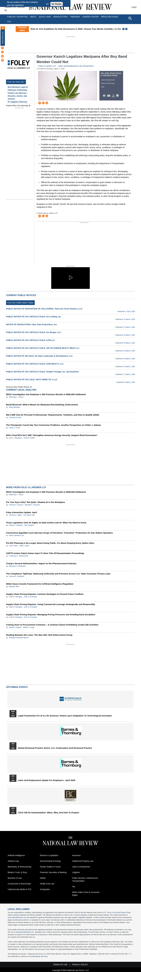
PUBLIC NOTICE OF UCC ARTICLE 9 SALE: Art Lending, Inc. (33, 316)
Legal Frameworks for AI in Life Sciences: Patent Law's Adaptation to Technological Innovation (65, 716)
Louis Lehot (13, 546)
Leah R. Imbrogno (15, 597)
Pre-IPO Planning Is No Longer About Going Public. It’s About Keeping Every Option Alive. (50, 543)
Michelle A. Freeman (32, 505)
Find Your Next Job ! (16, 82)
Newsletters (60, 17)
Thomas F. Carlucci (16, 505)
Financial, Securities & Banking (53, 872)
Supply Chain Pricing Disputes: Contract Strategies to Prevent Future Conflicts (45, 594)
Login (134, 7)
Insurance (76, 855)
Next (127, 29)
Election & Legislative (49, 855)
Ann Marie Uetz (29, 515)
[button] (70, 277)
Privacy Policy (125, 912)
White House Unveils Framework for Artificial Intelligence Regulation (39, 584)
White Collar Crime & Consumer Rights (86, 893)
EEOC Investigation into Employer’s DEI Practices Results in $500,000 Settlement (46, 394)
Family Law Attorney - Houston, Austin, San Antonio (18, 96)
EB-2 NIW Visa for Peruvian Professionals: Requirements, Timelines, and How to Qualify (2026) (52, 415)
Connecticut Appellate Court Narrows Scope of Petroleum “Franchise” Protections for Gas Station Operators (59, 533)
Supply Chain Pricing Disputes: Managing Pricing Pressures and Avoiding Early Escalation (50, 614)
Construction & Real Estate (19, 884)
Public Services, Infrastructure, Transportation (85, 879)
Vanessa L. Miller (15, 515)
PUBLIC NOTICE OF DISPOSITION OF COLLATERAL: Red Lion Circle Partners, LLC (44, 309)
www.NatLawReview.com (17, 917)
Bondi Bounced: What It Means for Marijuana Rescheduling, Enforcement (42, 404)
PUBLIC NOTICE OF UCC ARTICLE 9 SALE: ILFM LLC (30, 340)
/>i (118, 95)
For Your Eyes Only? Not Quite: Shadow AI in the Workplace (35, 502)
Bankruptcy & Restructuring (19, 867)
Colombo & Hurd (15, 417)
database (83, 915)
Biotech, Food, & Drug (17, 872)
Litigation (76, 872)
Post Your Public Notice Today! (20, 303)
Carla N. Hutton (29, 438)
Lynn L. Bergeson (15, 438)
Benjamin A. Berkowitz (17, 566)
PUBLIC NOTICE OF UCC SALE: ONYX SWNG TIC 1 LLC (31, 379)
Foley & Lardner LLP (47, 66)
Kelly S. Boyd (24, 546)
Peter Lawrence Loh (16, 535)
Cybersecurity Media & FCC (20, 889)
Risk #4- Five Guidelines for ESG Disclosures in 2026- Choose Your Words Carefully (80, 29)
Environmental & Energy (50, 861)
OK (47, 4)
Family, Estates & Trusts (50, 867)
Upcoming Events (17, 687)
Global (42, 878)
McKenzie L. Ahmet (16, 397)
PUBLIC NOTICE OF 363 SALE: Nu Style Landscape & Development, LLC (39, 356)
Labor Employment (108, 80)
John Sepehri (29, 525)
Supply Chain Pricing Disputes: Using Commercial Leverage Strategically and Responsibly (50, 604)
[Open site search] (130, 18)
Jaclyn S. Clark (14, 428)
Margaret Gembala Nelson (18, 638)
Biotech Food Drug (108, 83)
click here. (44, 956)
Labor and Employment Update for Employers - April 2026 (46, 780)
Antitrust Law (13, 861)
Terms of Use (112, 912)
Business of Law (15, 878)
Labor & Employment (81, 867)
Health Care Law (47, 884)
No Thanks (57, 4)
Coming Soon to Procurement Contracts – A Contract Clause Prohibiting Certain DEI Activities (52, 625)
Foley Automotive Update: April (21, 512)
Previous (123, 29)
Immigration (45, 889)
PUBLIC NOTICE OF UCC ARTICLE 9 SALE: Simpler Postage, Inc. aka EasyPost (42, 372)
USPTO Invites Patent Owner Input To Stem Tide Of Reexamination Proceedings (45, 553)
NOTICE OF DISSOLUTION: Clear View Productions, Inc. (31, 324)
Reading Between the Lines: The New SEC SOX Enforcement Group (39, 635)
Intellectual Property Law (82, 861)
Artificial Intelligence (16, 855)
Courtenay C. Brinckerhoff (18, 556)
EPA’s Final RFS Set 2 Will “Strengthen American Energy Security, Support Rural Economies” (52, 435)
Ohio (102, 87)
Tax (73, 886)
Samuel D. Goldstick (16, 576)
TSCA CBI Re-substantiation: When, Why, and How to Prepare (48, 812)
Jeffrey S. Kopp (28, 627)
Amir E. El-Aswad (30, 597)
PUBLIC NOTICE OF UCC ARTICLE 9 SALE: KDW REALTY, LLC (35, 364)
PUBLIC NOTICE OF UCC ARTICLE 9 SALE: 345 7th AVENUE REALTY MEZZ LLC (42, 348)
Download (114, 95)
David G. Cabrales (15, 525)
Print (105, 95)
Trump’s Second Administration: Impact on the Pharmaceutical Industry (41, 563)
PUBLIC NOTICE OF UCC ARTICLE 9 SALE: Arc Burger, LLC (33, 332)
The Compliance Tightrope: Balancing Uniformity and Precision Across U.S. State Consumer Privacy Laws (58, 573)
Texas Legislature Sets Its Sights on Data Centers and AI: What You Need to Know (46, 522)
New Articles (3, 37)
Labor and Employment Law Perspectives (76, 66)
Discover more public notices (17, 387)
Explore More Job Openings (17, 105)
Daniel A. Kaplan (15, 627)
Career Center (90, 17)
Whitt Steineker (14, 407)
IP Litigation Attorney (17, 102)
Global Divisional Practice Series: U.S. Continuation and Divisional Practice (55, 748)
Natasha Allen (14, 587)
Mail (109, 95)
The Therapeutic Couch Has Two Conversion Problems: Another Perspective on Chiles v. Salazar (53, 425)
